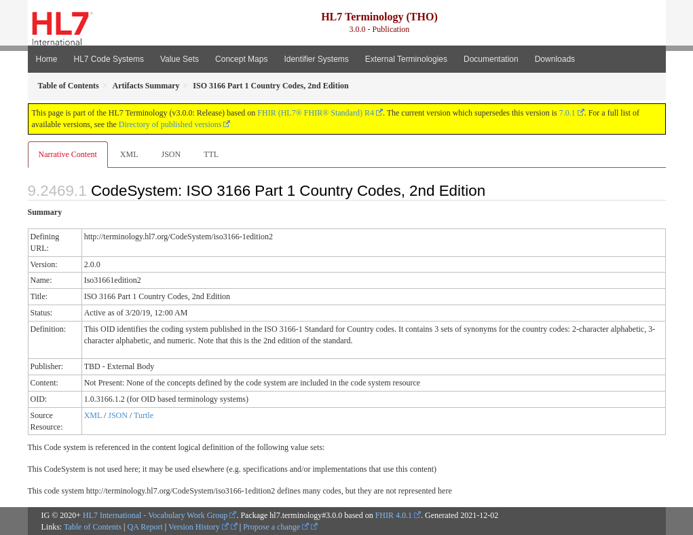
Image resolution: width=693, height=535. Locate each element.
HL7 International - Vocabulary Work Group (155, 515)
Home (47, 59)
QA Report (145, 527)
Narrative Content (68, 154)
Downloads (555, 59)
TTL (211, 154)
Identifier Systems (316, 59)
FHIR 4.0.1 (393, 515)
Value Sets (179, 59)
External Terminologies (406, 59)
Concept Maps (241, 59)
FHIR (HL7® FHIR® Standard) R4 (315, 113)
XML (129, 154)
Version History (198, 527)
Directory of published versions (170, 124)
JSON (171, 154)
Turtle (143, 415)
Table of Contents (92, 527)
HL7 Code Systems (109, 59)
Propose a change (276, 527)
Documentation (491, 59)
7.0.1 (567, 113)
